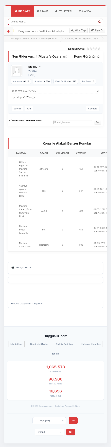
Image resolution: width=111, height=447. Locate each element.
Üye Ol (97, 30)
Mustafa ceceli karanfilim (24, 229)
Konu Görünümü (87, 56)
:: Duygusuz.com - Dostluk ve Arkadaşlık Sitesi (34, 38)
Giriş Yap (78, 30)
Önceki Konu (17, 120)
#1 (98, 91)
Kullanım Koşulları (90, 344)
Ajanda (85, 11)
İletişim (56, 353)
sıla (44, 190)
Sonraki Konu (33, 120)
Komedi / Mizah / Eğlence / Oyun (82, 38)
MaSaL (43, 211)
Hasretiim (44, 244)
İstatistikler (17, 344)
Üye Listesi (63, 11)
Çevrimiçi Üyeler (39, 344)
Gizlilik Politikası (64, 344)
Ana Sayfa (22, 11)
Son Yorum (99, 170)
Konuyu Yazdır (24, 267)
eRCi (44, 229)
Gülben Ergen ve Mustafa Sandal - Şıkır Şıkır (24, 169)
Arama (42, 11)
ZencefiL (44, 169)
